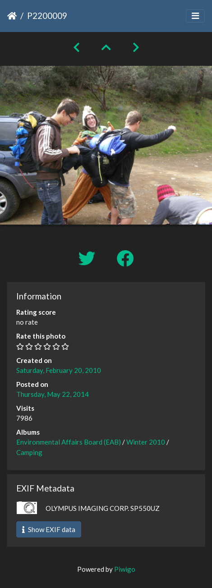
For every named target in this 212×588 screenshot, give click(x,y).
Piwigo (124, 569)
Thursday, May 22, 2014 (52, 394)
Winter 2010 (145, 442)
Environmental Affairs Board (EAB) (68, 442)
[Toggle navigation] (195, 16)
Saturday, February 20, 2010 (58, 370)
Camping (29, 452)
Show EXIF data (48, 529)
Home (12, 15)
